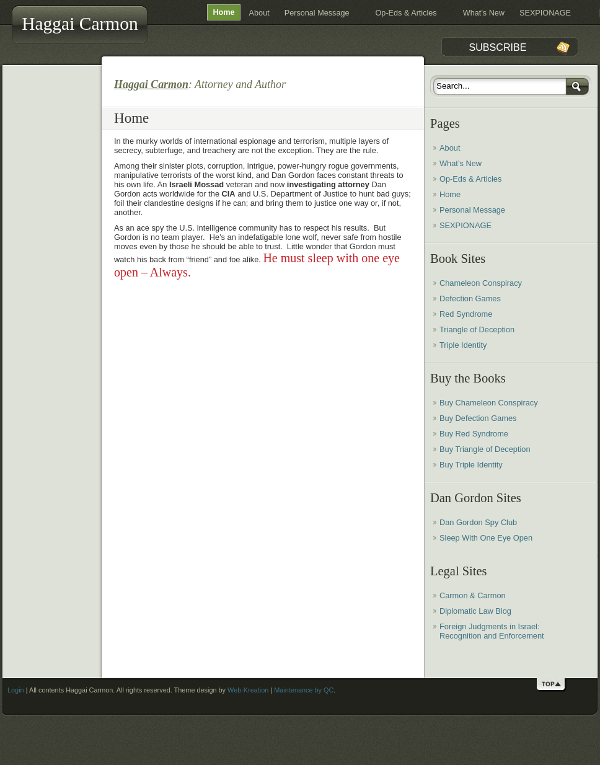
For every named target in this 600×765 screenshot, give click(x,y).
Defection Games (470, 298)
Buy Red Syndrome (473, 433)
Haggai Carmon (80, 23)
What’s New (484, 13)
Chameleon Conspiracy (480, 283)
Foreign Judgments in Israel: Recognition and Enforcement (491, 631)
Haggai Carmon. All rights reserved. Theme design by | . (200, 690)
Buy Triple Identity (471, 464)
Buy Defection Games (477, 418)
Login (15, 690)
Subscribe (497, 47)
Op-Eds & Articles (406, 13)
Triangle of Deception (476, 329)
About (259, 13)
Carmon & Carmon (472, 595)
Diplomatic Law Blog (475, 611)
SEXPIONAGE (545, 13)
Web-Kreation (247, 690)
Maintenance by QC (303, 690)
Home (223, 12)
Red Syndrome (465, 314)
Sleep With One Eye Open (485, 537)
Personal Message (317, 13)
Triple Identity (463, 345)
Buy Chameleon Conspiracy (488, 402)
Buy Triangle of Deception (485, 449)
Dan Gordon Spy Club (478, 522)
